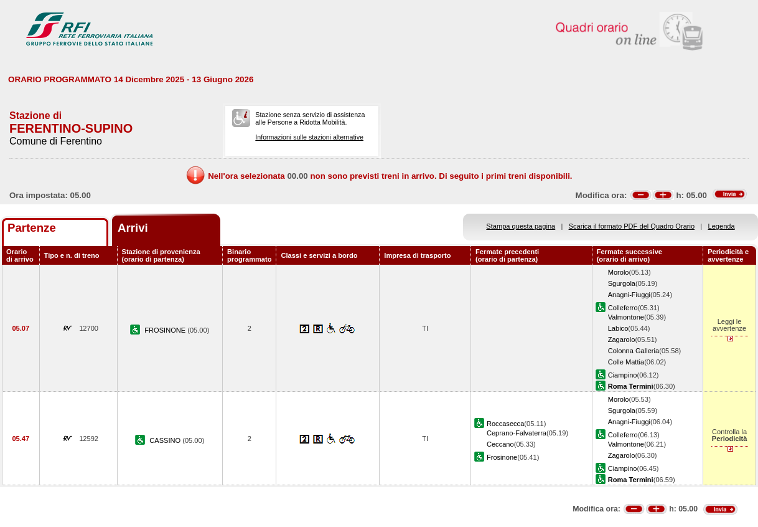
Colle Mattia (626, 362)
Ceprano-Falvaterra (516, 433)
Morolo (618, 272)
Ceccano (500, 444)
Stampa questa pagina (520, 226)
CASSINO (165, 440)
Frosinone (502, 457)
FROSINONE (165, 330)
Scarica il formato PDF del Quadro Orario (632, 226)
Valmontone (626, 317)
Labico (618, 328)
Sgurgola (621, 283)
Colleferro (623, 307)
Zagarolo (621, 339)
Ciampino (622, 375)
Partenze (31, 227)
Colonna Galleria (634, 350)
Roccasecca (505, 423)
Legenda (721, 226)
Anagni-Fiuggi (629, 294)
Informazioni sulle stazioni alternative (309, 137)
